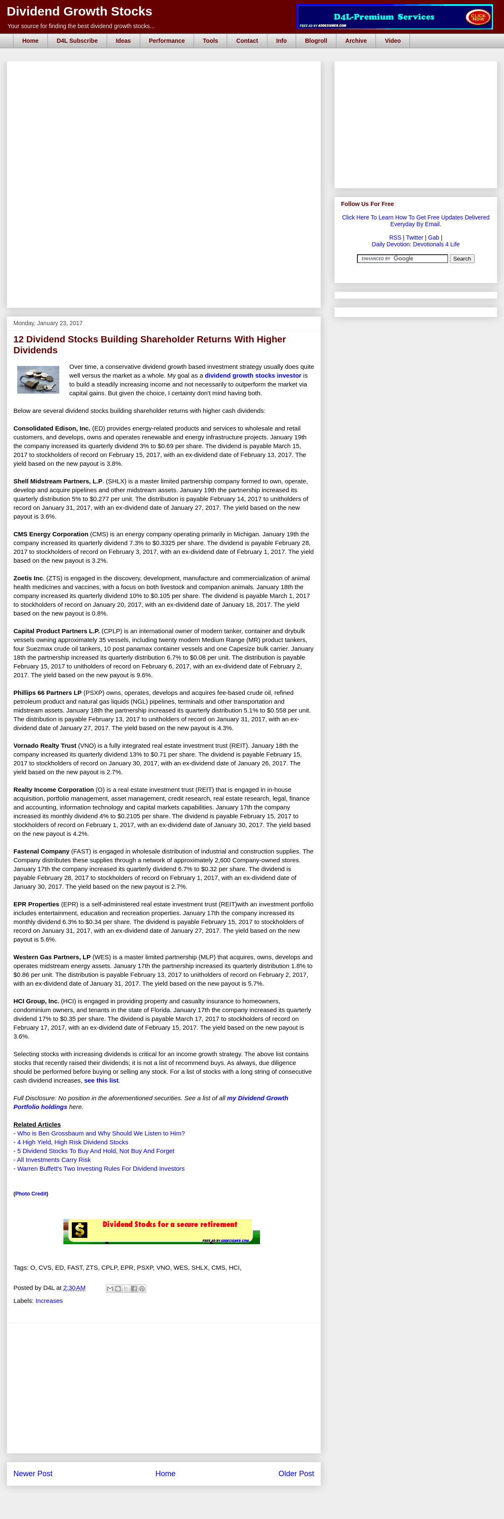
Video (393, 40)
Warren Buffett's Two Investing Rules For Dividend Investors (101, 1168)
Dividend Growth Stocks (79, 11)
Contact (247, 40)
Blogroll (316, 40)
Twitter (414, 237)
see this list (101, 1080)
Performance (167, 40)
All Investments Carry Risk (54, 1159)
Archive (356, 40)
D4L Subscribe (77, 40)
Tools (210, 40)
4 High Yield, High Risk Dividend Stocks (72, 1142)
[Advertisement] (155, 123)
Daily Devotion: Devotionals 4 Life (415, 244)
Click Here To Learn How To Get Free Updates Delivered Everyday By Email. (415, 220)
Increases (49, 1300)
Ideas (123, 40)
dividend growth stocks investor (253, 375)
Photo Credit (31, 1194)
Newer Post (32, 1473)
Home (30, 40)
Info (281, 40)
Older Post (296, 1473)
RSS (395, 237)
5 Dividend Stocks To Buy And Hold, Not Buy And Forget (95, 1150)
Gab (433, 237)
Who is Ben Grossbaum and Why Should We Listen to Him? (101, 1133)
